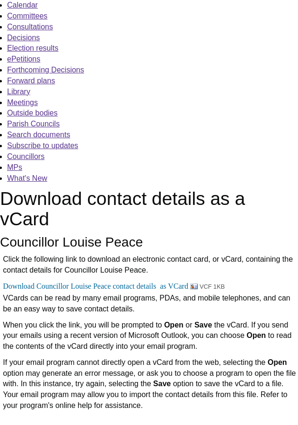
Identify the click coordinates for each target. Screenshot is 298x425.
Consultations (30, 27)
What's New (27, 178)
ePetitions (23, 59)
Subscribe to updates (42, 146)
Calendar (22, 5)
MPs (14, 167)
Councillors (25, 156)
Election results (33, 48)
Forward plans (31, 81)
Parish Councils (33, 124)
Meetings (22, 102)
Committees (27, 16)
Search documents (38, 135)
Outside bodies (32, 113)
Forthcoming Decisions (45, 70)
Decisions (23, 38)
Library (18, 92)
